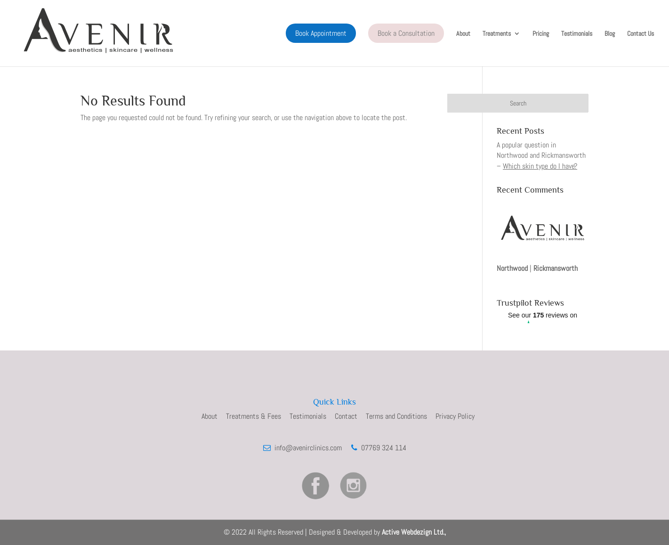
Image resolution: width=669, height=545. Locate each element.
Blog (610, 34)
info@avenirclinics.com (307, 448)
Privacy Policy (455, 416)
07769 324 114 (381, 448)
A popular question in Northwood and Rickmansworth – (541, 155)
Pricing (540, 34)
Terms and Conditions (396, 416)
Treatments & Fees (253, 416)
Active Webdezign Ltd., (414, 532)
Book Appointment (321, 33)
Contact (346, 416)
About (463, 34)
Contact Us (640, 34)
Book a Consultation (406, 33)
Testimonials (576, 34)
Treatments (497, 34)
